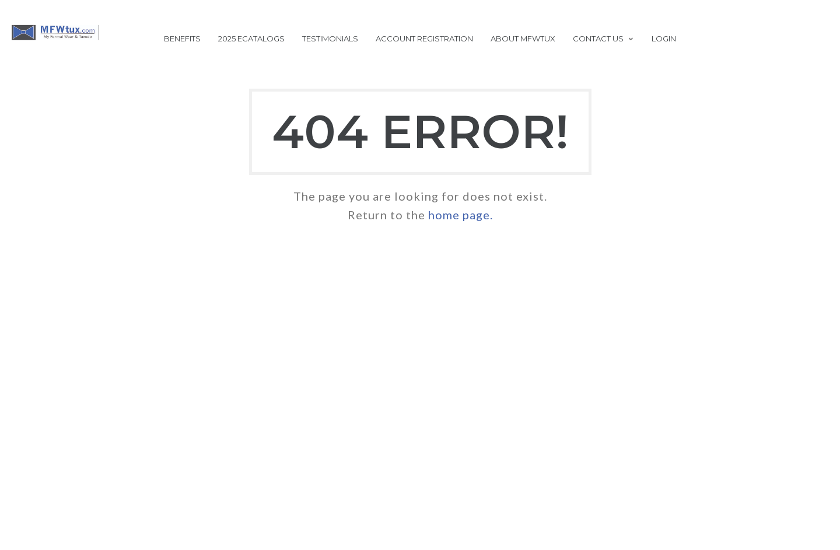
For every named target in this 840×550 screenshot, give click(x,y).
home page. (460, 215)
